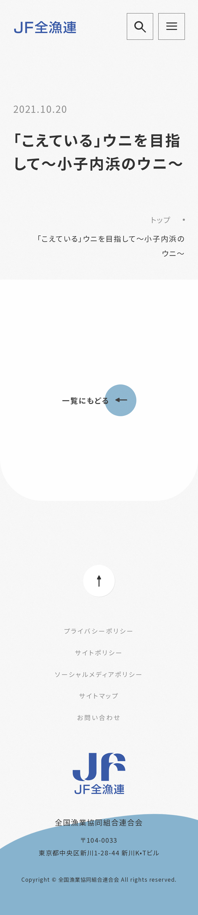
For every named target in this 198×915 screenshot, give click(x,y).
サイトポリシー (99, 652)
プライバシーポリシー (99, 630)
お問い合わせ (99, 717)
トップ (161, 219)
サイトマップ (99, 695)
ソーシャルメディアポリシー (99, 674)
